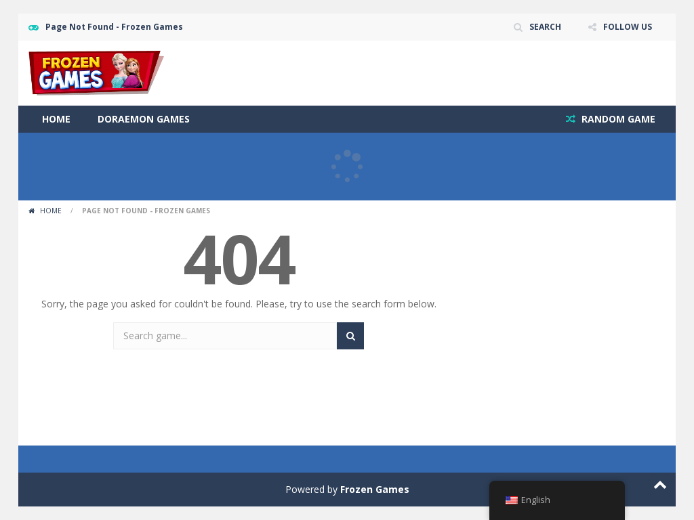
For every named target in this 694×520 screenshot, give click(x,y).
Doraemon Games (144, 118)
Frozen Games (374, 489)
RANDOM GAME (617, 118)
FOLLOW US (627, 26)
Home (56, 118)
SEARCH (545, 26)
